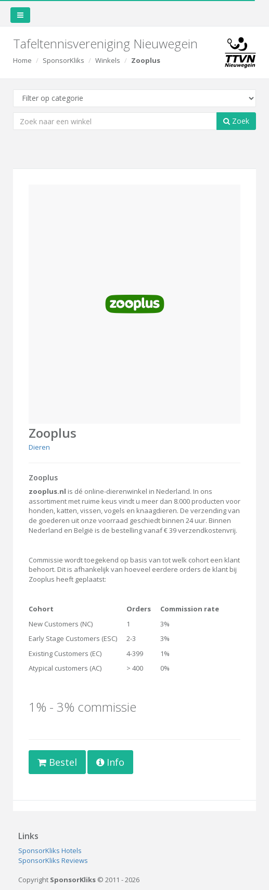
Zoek (236, 121)
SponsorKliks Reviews (53, 860)
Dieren (39, 447)
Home (22, 60)
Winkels (107, 60)
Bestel (57, 762)
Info (110, 762)
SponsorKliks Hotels (50, 850)
